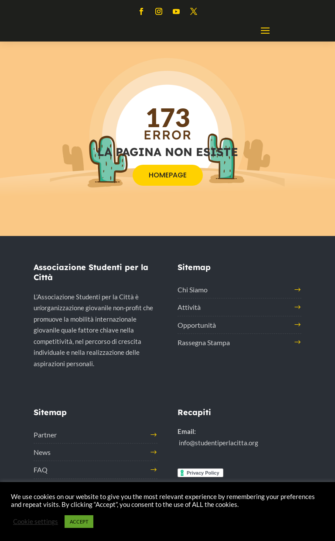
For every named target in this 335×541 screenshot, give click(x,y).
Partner (45, 434)
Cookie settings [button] (35, 521)
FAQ (41, 469)
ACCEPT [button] (79, 521)
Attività (189, 307)
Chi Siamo (193, 289)
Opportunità (197, 325)
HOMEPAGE (168, 175)
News (42, 452)
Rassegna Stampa (204, 342)
